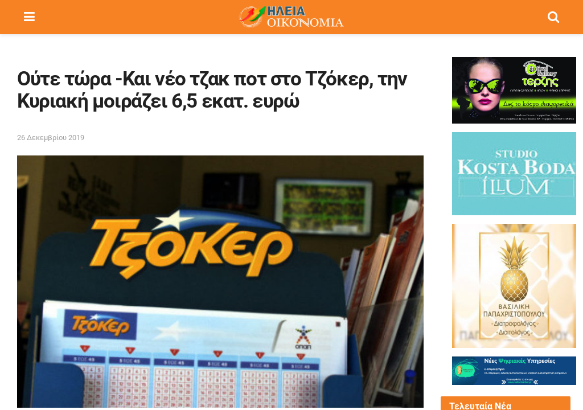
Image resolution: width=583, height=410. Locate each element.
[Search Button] (553, 17)
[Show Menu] (29, 17)
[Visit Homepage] (291, 17)
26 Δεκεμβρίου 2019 (50, 137)
